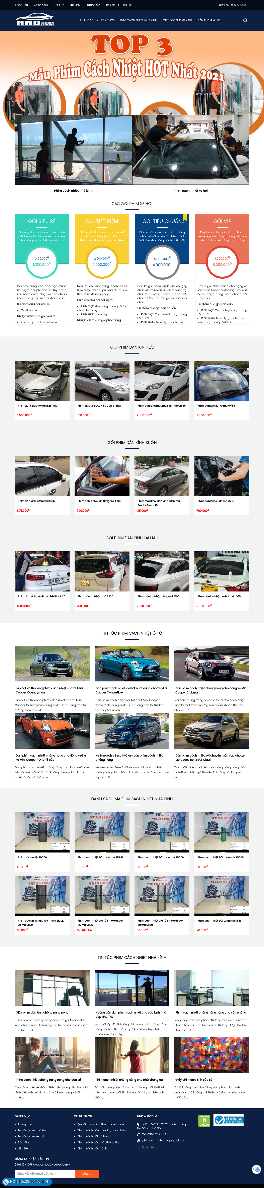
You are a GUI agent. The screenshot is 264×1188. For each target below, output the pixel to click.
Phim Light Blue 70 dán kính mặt (38, 406)
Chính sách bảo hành (92, 1148)
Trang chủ (25, 1124)
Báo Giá (23, 1142)
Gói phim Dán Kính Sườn (132, 443)
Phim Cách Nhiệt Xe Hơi (97, 20)
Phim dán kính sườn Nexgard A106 (99, 501)
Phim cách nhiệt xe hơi (191, 191)
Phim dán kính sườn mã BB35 (36, 501)
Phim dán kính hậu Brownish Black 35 (41, 596)
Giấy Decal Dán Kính (177, 20)
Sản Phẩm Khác (209, 20)
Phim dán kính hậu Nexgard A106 (158, 596)
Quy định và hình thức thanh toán (100, 1124)
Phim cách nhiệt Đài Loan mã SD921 (100, 857)
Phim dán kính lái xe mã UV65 (216, 406)
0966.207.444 (238, 4)
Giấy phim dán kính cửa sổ (193, 1080)
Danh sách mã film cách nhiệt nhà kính (132, 799)
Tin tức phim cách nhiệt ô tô (132, 633)
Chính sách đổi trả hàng (93, 1136)
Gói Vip (222, 221)
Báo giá (110, 4)
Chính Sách (41, 4)
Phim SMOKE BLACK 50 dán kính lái (99, 406)
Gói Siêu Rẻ (42, 221)
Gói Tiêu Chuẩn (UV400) (162, 222)
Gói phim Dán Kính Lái (132, 347)
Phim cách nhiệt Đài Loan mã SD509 (161, 857)
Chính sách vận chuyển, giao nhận (101, 1130)
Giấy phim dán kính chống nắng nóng (42, 1012)
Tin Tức (59, 4)
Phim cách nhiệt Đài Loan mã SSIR (219, 921)
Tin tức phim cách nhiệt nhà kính (132, 958)
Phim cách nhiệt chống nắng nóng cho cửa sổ (48, 1080)
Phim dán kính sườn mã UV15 (215, 501)
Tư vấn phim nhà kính (33, 1130)
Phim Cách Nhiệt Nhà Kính (138, 20)
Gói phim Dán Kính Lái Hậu (132, 538)
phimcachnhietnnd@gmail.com (164, 1140)
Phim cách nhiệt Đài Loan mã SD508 (220, 857)
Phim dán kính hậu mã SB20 (95, 596)
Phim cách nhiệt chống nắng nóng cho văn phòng (210, 1012)
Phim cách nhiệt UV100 (32, 857)
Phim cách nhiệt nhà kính (73, 191)
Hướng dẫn (93, 4)
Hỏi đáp (75, 4)
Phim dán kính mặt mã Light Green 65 (162, 406)
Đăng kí (86, 1173)
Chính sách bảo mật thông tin (98, 1142)
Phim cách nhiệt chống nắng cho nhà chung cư (129, 1080)
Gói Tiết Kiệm (102, 221)
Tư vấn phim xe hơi (31, 1136)
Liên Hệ (126, 4)
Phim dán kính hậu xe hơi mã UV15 (219, 596)
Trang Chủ (21, 4)
